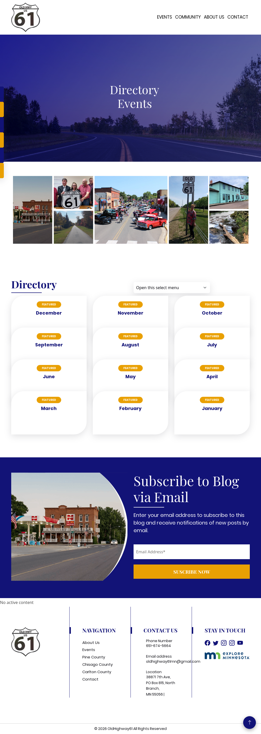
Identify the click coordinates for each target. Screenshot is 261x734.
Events (164, 17)
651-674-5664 (158, 645)
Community (188, 17)
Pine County (93, 657)
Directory (134, 89)
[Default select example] (172, 287)
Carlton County (96, 671)
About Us (214, 17)
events (135, 103)
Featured (49, 304)
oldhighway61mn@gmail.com (173, 661)
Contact (237, 17)
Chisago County (97, 664)
